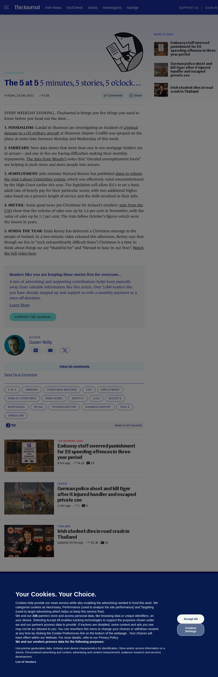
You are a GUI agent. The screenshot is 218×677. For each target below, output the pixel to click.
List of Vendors (26, 661)
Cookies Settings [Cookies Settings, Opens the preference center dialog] (190, 629)
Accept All (190, 619)
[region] (109, 625)
